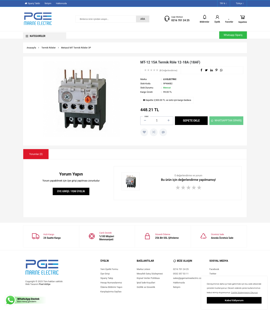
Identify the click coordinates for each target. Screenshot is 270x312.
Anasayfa (31, 47)
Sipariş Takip (106, 278)
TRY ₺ (223, 3)
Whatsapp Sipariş (233, 35)
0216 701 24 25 (180, 20)
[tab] (36, 154)
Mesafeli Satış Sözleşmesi (150, 273)
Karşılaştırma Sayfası (111, 291)
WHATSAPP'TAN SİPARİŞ (226, 120)
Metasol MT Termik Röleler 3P (76, 47)
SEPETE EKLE (191, 120)
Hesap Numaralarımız (111, 282)
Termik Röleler (48, 47)
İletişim (48, 3)
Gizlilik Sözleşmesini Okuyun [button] (244, 292)
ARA (142, 19)
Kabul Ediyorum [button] (234, 300)
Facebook (214, 269)
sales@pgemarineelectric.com (188, 278)
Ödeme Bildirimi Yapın (111, 287)
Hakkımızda (61, 3)
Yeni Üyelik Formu (109, 269)
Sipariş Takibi (32, 3)
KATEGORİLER (35, 36)
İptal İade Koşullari (146, 282)
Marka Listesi (143, 269)
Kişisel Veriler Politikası (148, 278)
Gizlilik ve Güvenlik (146, 287)
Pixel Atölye (44, 284)
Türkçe (238, 3)
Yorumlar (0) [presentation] (36, 154)
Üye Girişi (105, 273)
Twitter (212, 273)
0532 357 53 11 (181, 273)
